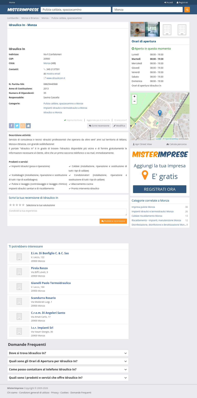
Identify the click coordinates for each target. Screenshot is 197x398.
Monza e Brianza (30, 17)
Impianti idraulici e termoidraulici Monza (153, 211)
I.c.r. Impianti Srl (42, 328)
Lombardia (13, 17)
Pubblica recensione (113, 221)
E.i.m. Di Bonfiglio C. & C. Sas (50, 253)
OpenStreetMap (171, 139)
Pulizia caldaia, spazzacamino (67, 17)
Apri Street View (142, 144)
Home (12, 2)
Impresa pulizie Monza (143, 206)
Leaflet (158, 139)
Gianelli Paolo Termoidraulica (51, 283)
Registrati (182, 2)
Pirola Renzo (39, 268)
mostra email (53, 73)
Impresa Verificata (73, 120)
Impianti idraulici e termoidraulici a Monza (65, 107)
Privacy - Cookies (60, 392)
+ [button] (134, 96)
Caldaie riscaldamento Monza (147, 215)
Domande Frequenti (80, 392)
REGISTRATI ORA (160, 189)
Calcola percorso (177, 144)
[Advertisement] (68, 37)
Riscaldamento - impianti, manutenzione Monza (156, 220)
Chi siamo (12, 392)
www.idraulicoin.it (56, 78)
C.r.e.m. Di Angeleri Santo (48, 313)
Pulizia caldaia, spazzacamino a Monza (63, 103)
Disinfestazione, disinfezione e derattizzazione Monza (159, 224)
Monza (45, 17)
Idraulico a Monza (52, 112)
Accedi (168, 2)
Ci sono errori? (120, 120)
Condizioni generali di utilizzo (34, 392)
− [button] (134, 101)
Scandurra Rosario (43, 298)
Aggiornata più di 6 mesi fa (98, 120)
